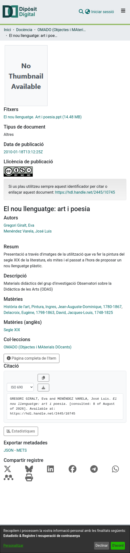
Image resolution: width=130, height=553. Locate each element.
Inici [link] (7, 29)
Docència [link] (24, 29)
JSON (9, 450)
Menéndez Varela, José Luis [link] (28, 231)
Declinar (102, 545)
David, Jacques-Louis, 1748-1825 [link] (84, 312)
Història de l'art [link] (17, 306)
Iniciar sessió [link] (102, 11)
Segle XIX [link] (12, 330)
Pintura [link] (37, 306)
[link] (65, 117)
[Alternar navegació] (123, 12)
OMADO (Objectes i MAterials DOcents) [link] (61, 29)
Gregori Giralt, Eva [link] (19, 225)
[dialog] (65, 539)
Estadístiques (21, 431)
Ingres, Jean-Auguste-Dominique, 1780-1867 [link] (83, 306)
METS (21, 450)
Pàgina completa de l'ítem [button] (31, 358)
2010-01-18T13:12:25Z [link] (23, 152)
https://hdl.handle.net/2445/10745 (85, 192)
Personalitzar (13, 545)
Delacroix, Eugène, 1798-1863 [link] (29, 312)
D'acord (118, 545)
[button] (81, 12)
